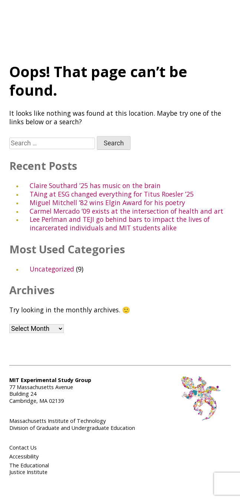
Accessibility (24, 456)
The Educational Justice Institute (29, 469)
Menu (125, 28)
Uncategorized (52, 268)
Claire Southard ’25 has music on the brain (95, 185)
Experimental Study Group (30, 22)
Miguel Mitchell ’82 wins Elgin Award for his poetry (107, 202)
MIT (208, 26)
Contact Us (23, 447)
